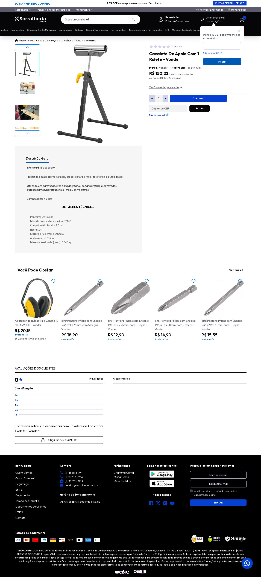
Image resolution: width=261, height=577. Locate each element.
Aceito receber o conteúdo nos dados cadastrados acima (215, 493)
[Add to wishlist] (53, 281)
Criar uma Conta (124, 472)
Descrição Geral (37, 158)
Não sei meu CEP (212, 53)
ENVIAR (218, 502)
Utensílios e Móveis (71, 40)
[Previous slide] (27, 47)
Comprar (198, 98)
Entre (168, 21)
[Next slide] (27, 133)
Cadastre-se (182, 21)
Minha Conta (121, 477)
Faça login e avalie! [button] (59, 440)
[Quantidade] (159, 98)
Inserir (222, 61)
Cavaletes (90, 40)
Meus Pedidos (239, 9)
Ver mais (235, 270)
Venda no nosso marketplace (53, 9)
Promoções (49, 30)
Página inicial (24, 40)
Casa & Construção (47, 40)
